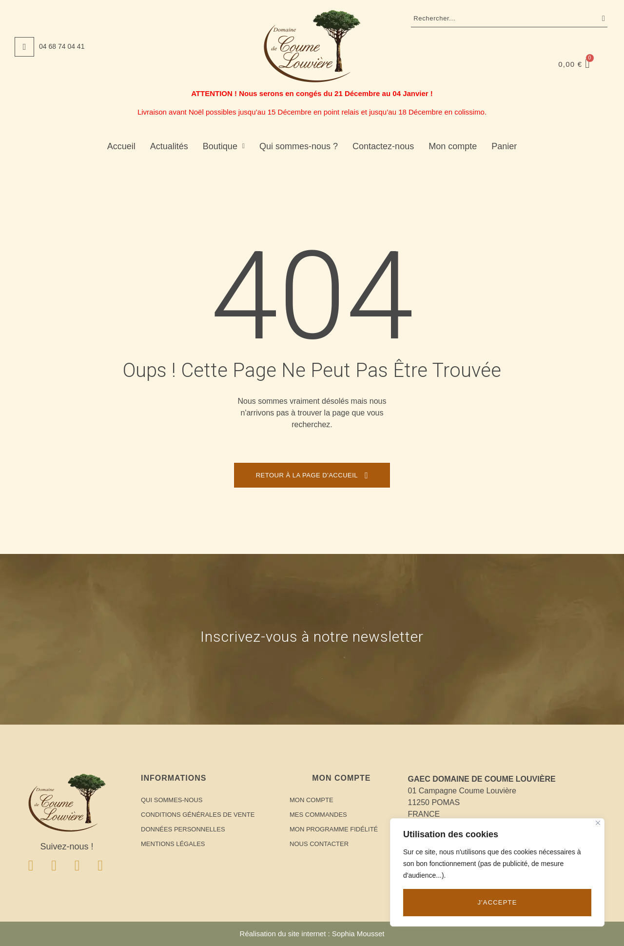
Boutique (224, 146)
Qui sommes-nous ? (298, 146)
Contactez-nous (383, 146)
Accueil (121, 146)
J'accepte (497, 902)
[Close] (598, 823)
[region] (497, 872)
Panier (504, 146)
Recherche (601, 18)
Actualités (169, 146)
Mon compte (453, 146)
